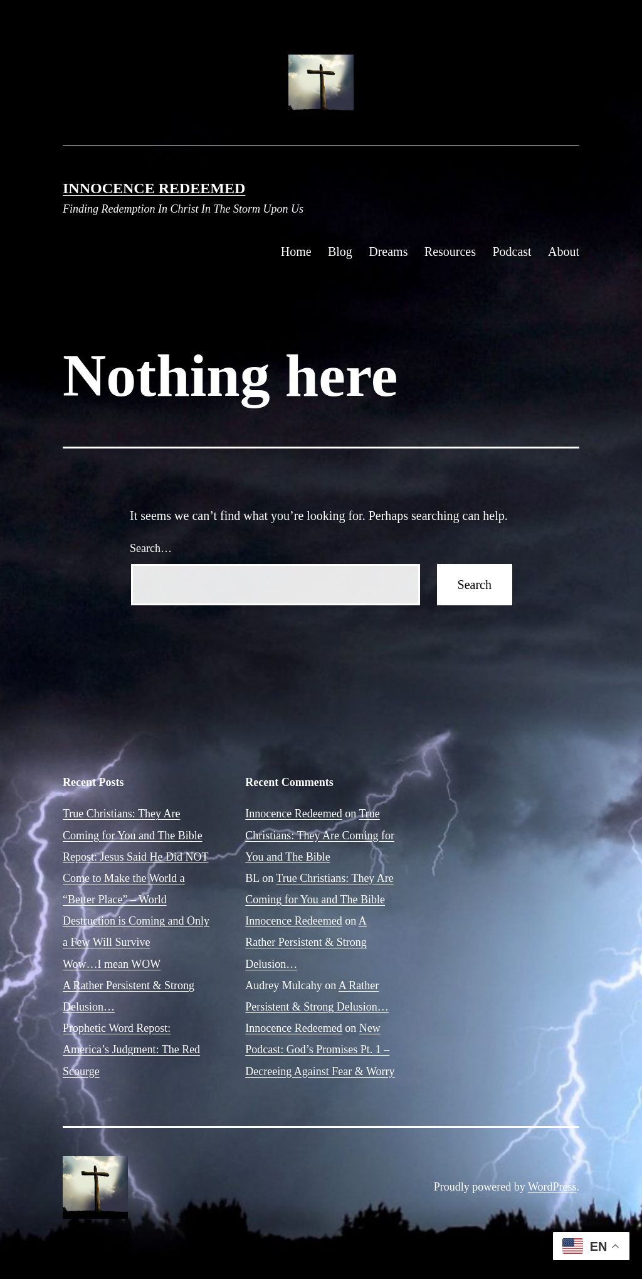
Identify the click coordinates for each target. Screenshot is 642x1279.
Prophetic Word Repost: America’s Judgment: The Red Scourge (131, 1049)
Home (296, 251)
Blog (340, 251)
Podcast (511, 251)
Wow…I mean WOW (111, 964)
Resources (450, 251)
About (563, 251)
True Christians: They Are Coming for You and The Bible (319, 834)
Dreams (388, 251)
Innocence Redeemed (154, 188)
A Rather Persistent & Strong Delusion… (305, 942)
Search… (151, 548)
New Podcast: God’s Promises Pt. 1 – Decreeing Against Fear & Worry (319, 1049)
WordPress (552, 1187)
